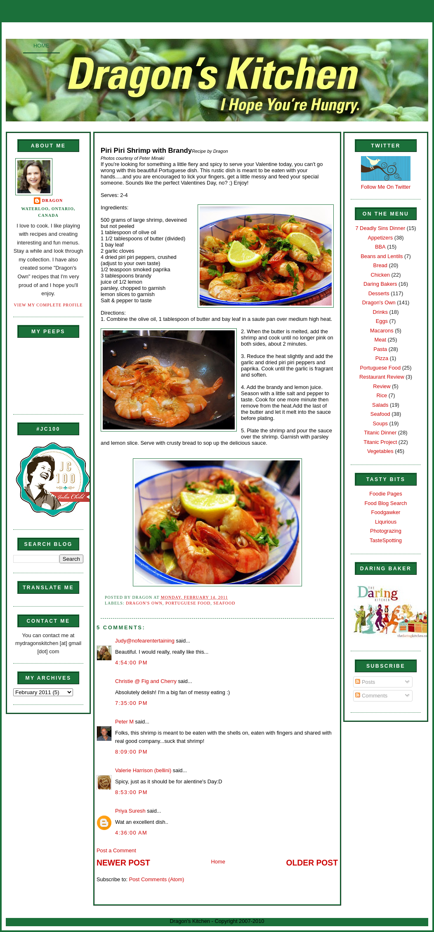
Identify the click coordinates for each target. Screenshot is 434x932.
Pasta (380, 349)
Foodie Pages (385, 494)
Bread (380, 265)
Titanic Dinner (380, 432)
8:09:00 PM (131, 752)
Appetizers (380, 238)
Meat (380, 340)
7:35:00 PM (131, 703)
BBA (380, 247)
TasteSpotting (386, 540)
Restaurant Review (381, 377)
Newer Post (123, 862)
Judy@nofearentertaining (145, 641)
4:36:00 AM (131, 833)
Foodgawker (386, 512)
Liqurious (385, 522)
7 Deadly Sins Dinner (380, 228)
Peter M (124, 722)
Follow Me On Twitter (386, 187)
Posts (365, 682)
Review (381, 386)
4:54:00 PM (131, 662)
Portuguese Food (187, 603)
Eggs (382, 321)
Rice (381, 395)
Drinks (380, 312)
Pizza (381, 358)
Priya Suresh (130, 811)
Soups (380, 423)
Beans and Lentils (382, 256)
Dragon (52, 200)
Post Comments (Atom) (156, 879)
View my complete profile (48, 305)
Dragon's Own (144, 603)
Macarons (381, 330)
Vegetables (380, 451)
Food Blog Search (386, 503)
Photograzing (385, 531)
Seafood (224, 603)
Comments (371, 695)
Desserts (378, 293)
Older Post (312, 862)
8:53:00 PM (131, 792)
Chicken (380, 275)
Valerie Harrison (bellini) (143, 770)
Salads (380, 405)
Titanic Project (380, 442)
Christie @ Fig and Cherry (146, 681)
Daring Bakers (380, 284)
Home (41, 46)
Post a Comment (116, 850)
